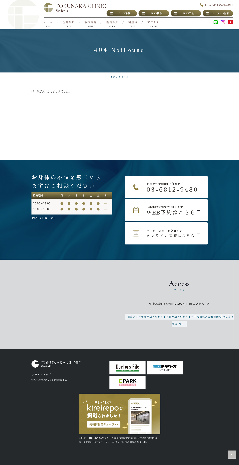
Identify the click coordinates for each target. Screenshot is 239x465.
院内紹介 (112, 22)
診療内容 (90, 22)
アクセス (153, 22)
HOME (114, 77)
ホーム (48, 22)
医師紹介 (68, 22)
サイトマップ (43, 374)
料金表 (132, 22)
